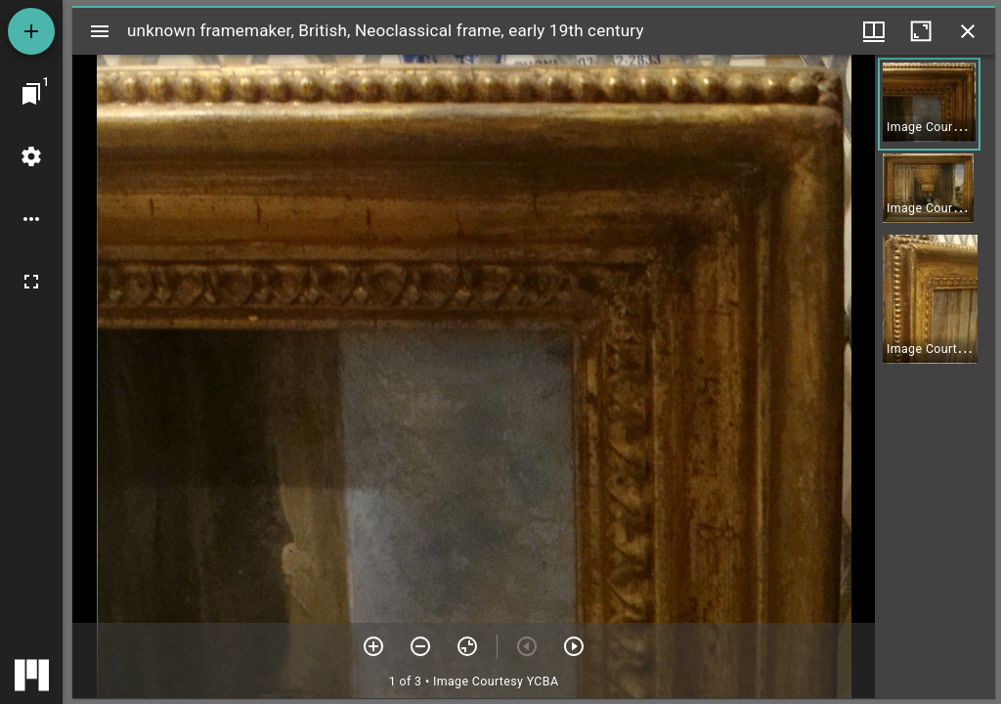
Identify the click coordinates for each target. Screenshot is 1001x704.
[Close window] (967, 31)
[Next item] (573, 646)
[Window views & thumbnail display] (873, 31)
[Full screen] (31, 281)
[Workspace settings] (31, 156)
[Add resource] (31, 31)
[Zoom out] (420, 646)
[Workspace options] (31, 219)
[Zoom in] (373, 646)
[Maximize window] (920, 31)
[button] (929, 104)
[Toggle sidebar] (99, 31)
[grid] (935, 376)
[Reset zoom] (467, 646)
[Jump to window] (31, 93)
